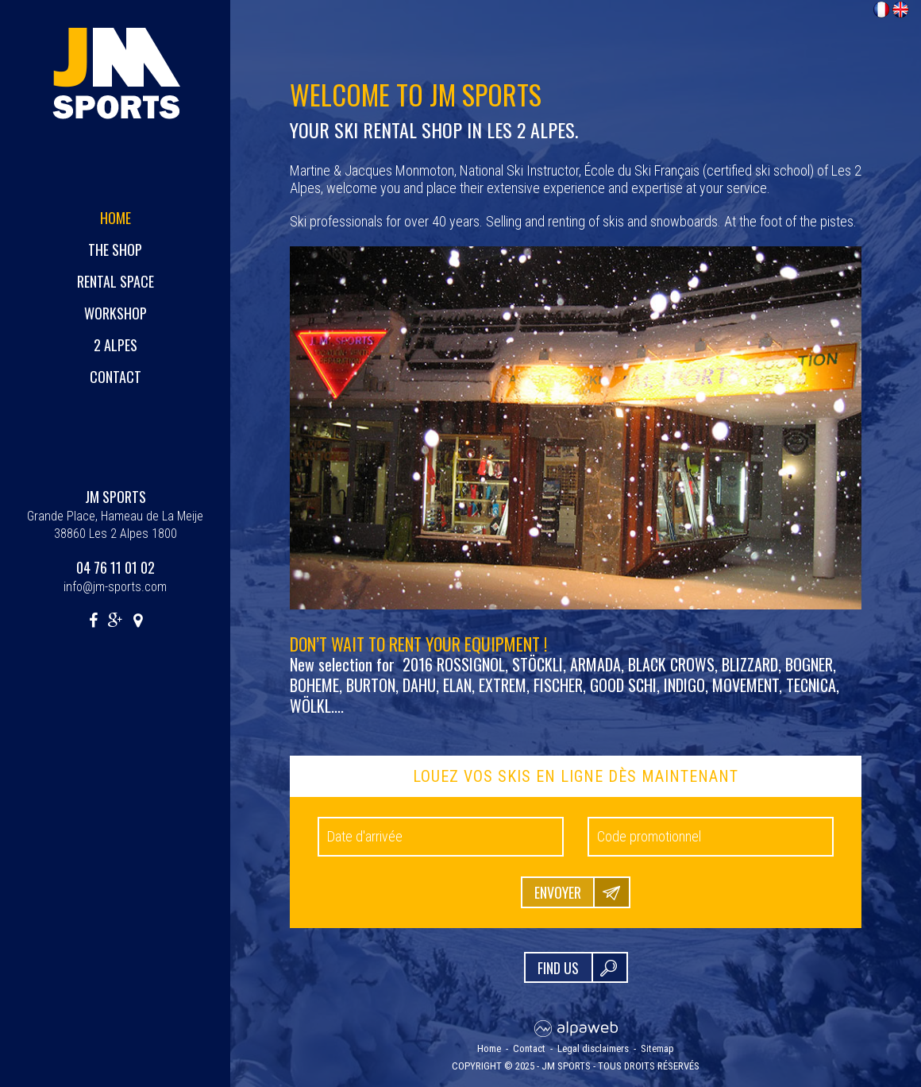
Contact (115, 376)
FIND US (558, 967)
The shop (115, 249)
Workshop (115, 313)
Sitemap (657, 1048)
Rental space (115, 281)
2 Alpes (115, 345)
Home (115, 217)
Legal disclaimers (593, 1048)
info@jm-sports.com (115, 586)
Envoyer (557, 892)
